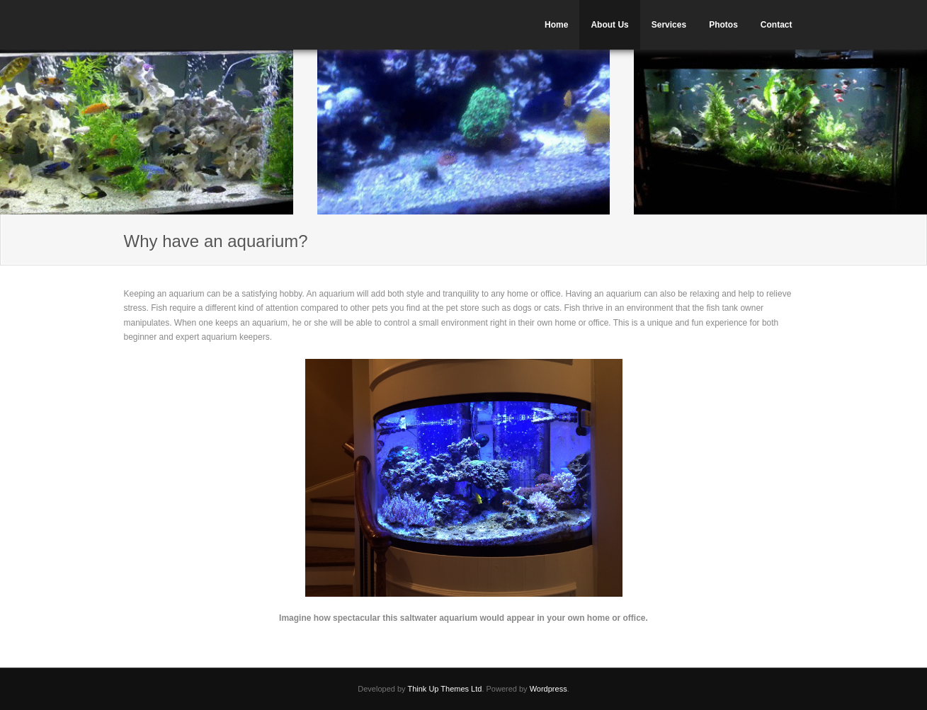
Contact (776, 25)
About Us (609, 25)
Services (669, 25)
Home (556, 25)
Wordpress (548, 689)
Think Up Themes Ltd (444, 689)
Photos (723, 25)
